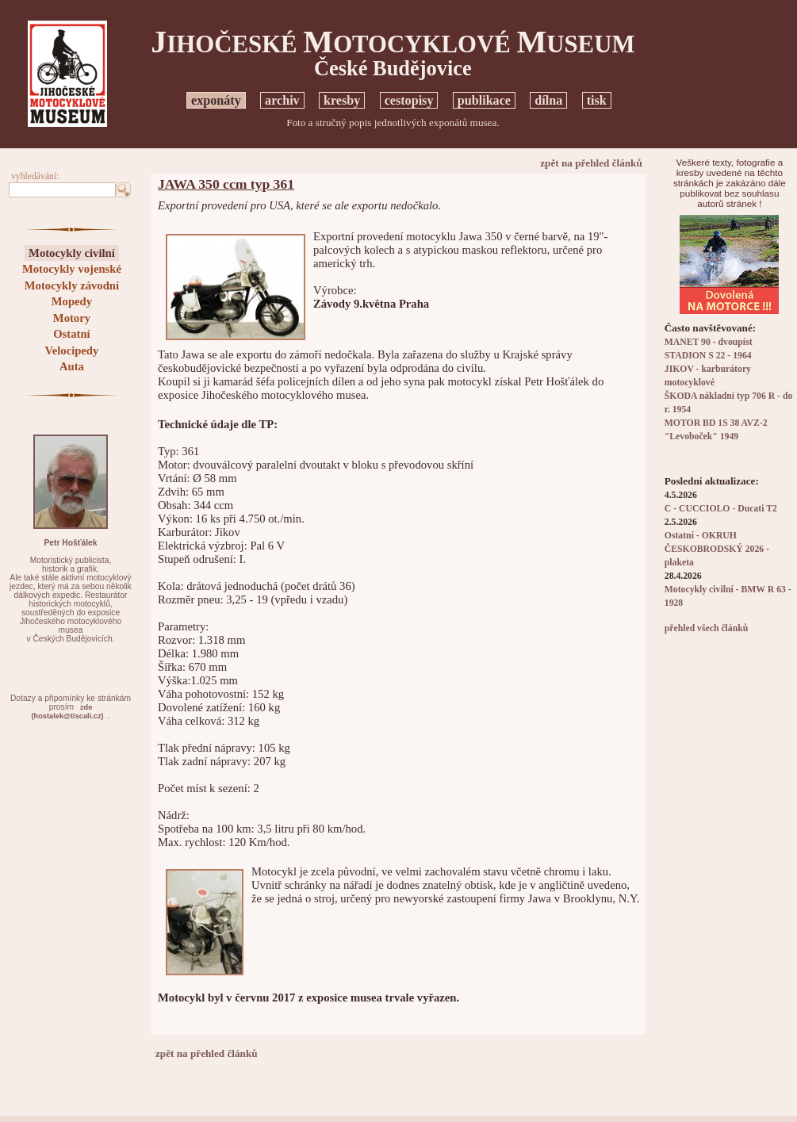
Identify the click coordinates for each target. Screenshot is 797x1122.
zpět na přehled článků (591, 163)
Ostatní (71, 333)
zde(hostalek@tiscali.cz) (68, 711)
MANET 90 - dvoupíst (709, 342)
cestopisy (409, 100)
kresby (342, 100)
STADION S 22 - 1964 (708, 355)
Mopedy (72, 301)
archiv (282, 100)
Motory (71, 318)
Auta (71, 366)
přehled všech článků (706, 628)
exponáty (216, 100)
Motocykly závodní (72, 285)
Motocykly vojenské (71, 268)
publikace (484, 100)
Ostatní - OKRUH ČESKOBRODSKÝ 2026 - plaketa (717, 549)
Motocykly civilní (72, 253)
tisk (597, 100)
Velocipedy (71, 350)
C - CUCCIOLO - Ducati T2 (721, 509)
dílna (548, 100)
